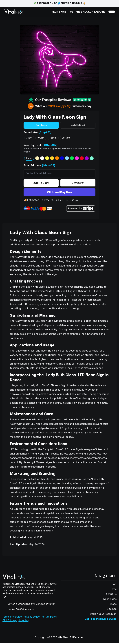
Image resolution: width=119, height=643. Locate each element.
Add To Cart (41, 182)
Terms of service (12, 616)
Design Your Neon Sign (103, 613)
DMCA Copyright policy (15, 620)
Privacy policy (32, 616)
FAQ (114, 584)
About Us (111, 594)
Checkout (78, 182)
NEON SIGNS (58, 11)
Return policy (49, 616)
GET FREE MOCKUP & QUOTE (87, 11)
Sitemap (112, 608)
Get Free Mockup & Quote (101, 618)
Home (113, 589)
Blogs (113, 604)
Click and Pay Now (59, 192)
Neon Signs (110, 599)
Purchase (41, 125)
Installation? (78, 125)
